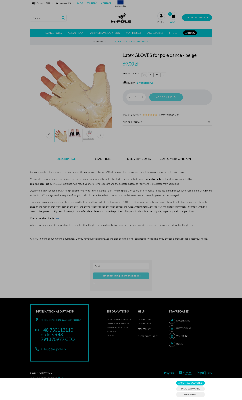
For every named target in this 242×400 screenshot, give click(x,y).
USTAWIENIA (190, 394)
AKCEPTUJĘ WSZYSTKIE (190, 383)
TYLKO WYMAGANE (190, 389)
